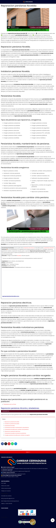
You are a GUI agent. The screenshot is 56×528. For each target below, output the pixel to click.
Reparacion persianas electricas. (12, 431)
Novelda (19, 255)
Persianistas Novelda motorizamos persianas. (15, 433)
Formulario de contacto (6, 495)
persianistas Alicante (49, 248)
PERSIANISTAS (5, 411)
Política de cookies (5, 485)
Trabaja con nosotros (6, 490)
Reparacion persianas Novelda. (12, 421)
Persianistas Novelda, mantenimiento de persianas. (17, 427)
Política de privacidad (6, 488)
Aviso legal (3, 483)
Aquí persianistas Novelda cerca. (10, 296)
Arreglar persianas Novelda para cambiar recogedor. (17, 435)
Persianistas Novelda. (10, 425)
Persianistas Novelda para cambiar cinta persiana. (17, 429)
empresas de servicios (29, 248)
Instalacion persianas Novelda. (12, 423)
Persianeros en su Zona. (10, 404)
